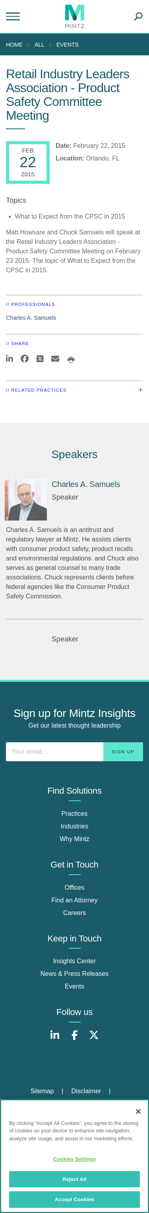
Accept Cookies (74, 1199)
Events (67, 45)
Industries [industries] (74, 826)
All (40, 45)
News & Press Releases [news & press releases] (75, 973)
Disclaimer (86, 1091)
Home (14, 45)
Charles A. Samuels (31, 318)
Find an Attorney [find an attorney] (74, 900)
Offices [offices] (75, 887)
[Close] (138, 1111)
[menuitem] (16, 44)
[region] (74, 1156)
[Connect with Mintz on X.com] (94, 1039)
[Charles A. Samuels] (26, 499)
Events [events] (74, 986)
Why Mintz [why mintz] (74, 839)
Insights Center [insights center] (74, 961)
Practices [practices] (75, 813)
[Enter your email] (74, 751)
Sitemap (42, 1091)
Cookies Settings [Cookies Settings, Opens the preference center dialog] (74, 1159)
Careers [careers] (74, 912)
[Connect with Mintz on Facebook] (75, 1039)
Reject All (74, 1179)
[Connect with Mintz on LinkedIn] (55, 1039)
